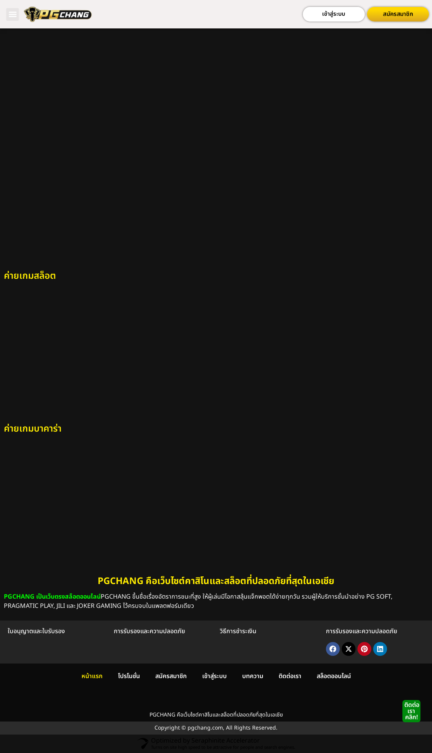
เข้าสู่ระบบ (214, 676)
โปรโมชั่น (129, 676)
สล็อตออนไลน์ (334, 676)
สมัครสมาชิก (171, 676)
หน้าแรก (92, 676)
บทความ (252, 676)
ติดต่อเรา (290, 676)
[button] (12, 14)
